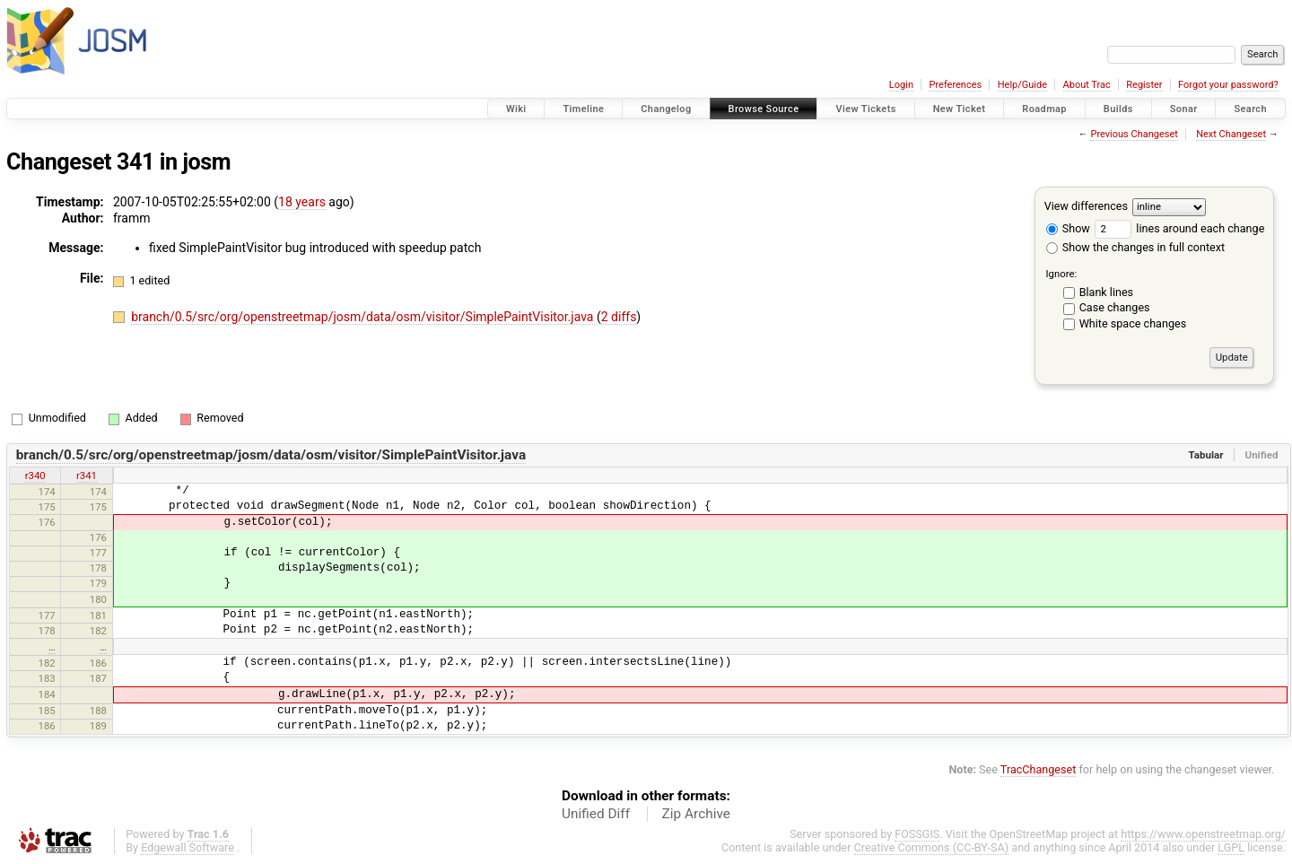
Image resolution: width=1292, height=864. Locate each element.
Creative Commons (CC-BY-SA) (931, 847)
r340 (35, 475)
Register (1144, 85)
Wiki (516, 109)
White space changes (1133, 323)
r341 (86, 475)
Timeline (583, 109)
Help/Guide (1022, 85)
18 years (302, 202)
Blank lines (1106, 292)
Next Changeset (1231, 134)
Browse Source (764, 109)
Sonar (1184, 109)
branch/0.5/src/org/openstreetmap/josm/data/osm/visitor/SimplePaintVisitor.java (364, 317)
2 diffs (619, 317)
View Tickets (865, 109)
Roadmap (1044, 109)
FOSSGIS (917, 834)
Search (1250, 109)
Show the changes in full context (1135, 247)
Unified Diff (596, 814)
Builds (1118, 109)
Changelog (666, 109)
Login (901, 85)
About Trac (1087, 85)
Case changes (1114, 307)
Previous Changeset (1133, 134)
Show (1068, 228)
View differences (1086, 206)
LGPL (1231, 847)
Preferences (955, 85)
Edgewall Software (187, 847)
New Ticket (959, 109)
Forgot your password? (1228, 85)
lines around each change (1179, 228)
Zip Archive (696, 814)
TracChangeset (1038, 769)
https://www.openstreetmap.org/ (1203, 834)
